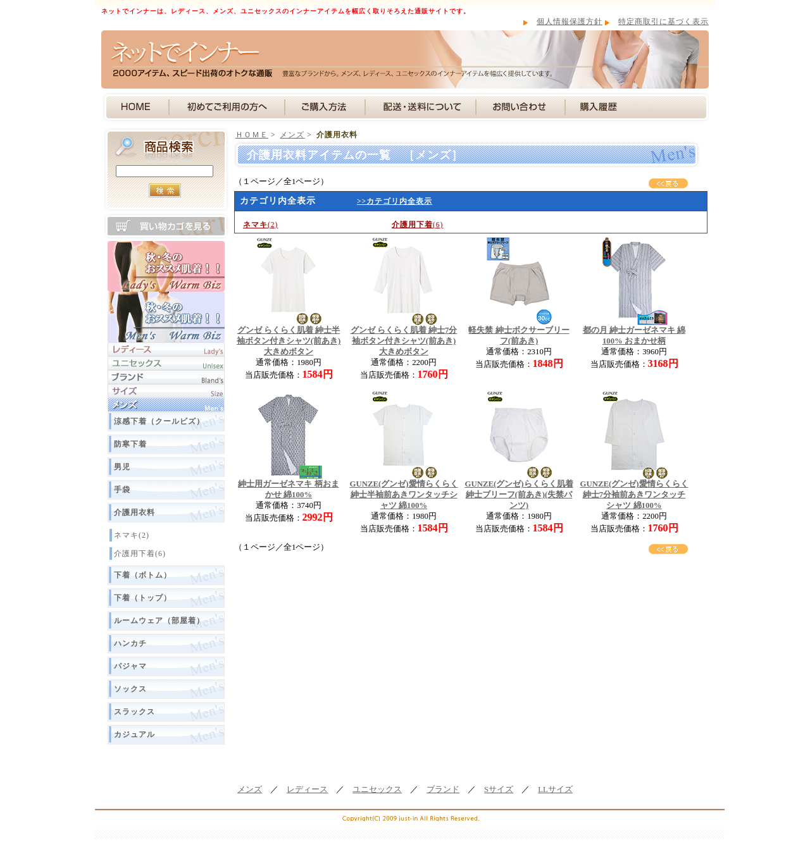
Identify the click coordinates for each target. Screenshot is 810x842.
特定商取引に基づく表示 (663, 21)
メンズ (292, 135)
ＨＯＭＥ (251, 135)
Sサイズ (498, 789)
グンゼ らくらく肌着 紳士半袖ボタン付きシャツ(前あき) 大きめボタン (289, 341)
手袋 (122, 489)
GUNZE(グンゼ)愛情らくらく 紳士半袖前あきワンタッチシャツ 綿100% (403, 495)
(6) (417, 224)
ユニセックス (377, 789)
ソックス (130, 688)
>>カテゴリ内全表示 (394, 201)
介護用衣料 (134, 512)
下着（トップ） (142, 597)
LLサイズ (555, 789)
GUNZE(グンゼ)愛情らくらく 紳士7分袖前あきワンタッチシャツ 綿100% (634, 495)
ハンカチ (130, 643)
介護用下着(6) (140, 553)
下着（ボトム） (142, 575)
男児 (122, 466)
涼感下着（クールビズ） (159, 421)
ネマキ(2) (131, 535)
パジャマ (130, 666)
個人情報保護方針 (569, 21)
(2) (260, 224)
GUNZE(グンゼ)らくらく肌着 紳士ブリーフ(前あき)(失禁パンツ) (518, 495)
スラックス (134, 711)
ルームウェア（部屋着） (159, 620)
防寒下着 (130, 444)
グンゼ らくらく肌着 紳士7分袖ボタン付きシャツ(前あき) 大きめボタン (404, 341)
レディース (307, 789)
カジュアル (134, 734)
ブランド (443, 789)
